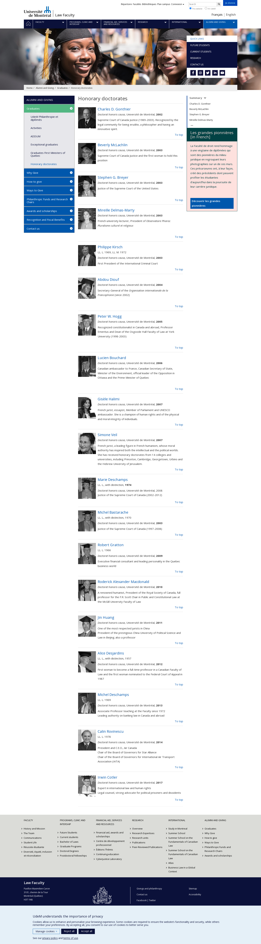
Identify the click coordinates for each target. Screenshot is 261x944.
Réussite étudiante (34, 847)
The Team (29, 833)
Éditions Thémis (104, 849)
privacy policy (50, 938)
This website (195, 8)
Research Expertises (143, 833)
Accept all (86, 931)
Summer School (176, 833)
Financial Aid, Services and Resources (109, 822)
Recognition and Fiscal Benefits (46, 219)
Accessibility (195, 894)
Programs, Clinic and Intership (72, 822)
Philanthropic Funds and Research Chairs (47, 200)
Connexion (177, 4)
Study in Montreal (178, 828)
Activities (36, 128)
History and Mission (34, 828)
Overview (137, 828)
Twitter (152, 900)
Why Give (32, 172)
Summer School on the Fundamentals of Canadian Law (183, 841)
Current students (69, 837)
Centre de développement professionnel (110, 843)
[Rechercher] (219, 4)
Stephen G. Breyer (199, 114)
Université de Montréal (37, 11)
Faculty (28, 820)
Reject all (69, 931)
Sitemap (193, 888)
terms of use (70, 938)
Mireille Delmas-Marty (201, 119)
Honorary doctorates (44, 164)
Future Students (68, 832)
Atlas (171, 863)
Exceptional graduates (44, 144)
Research (137, 820)
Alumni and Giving (45, 87)
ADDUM (35, 136)
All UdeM (210, 8)
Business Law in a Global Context (181, 869)
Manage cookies (46, 931)
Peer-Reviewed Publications (147, 847)
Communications (33, 837)
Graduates (62, 87)
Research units (140, 837)
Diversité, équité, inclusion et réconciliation (38, 853)
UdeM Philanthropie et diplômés (44, 118)
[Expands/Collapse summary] (205, 98)
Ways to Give (35, 190)
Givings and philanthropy (149, 888)
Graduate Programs (70, 846)
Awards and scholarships (42, 211)
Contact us (33, 228)
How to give (34, 181)
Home (30, 87)
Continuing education (107, 854)
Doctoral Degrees (69, 851)
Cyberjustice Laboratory (109, 859)
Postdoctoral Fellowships (73, 855)
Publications (138, 842)
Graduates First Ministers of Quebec (48, 154)
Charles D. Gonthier (200, 103)
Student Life (30, 842)
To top (179, 134)
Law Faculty (65, 15)
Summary (196, 98)
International (176, 820)
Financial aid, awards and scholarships (109, 834)
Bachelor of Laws (69, 841)
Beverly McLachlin (199, 109)
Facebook (142, 900)
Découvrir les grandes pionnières (206, 203)
